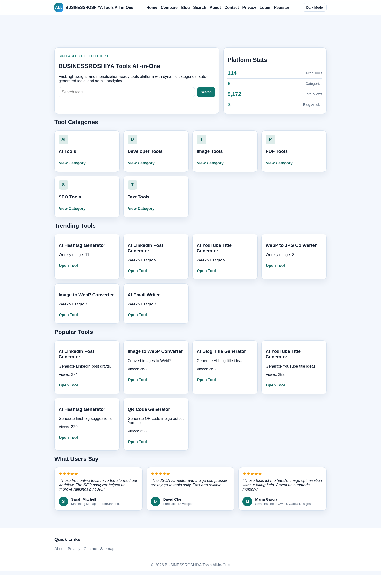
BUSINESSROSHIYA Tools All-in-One (93, 7)
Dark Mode (314, 7)
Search (199, 7)
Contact (232, 7)
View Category (72, 163)
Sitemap (107, 549)
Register (281, 7)
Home (152, 7)
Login (265, 7)
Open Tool (68, 265)
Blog (185, 7)
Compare (169, 7)
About (215, 7)
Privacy (249, 7)
